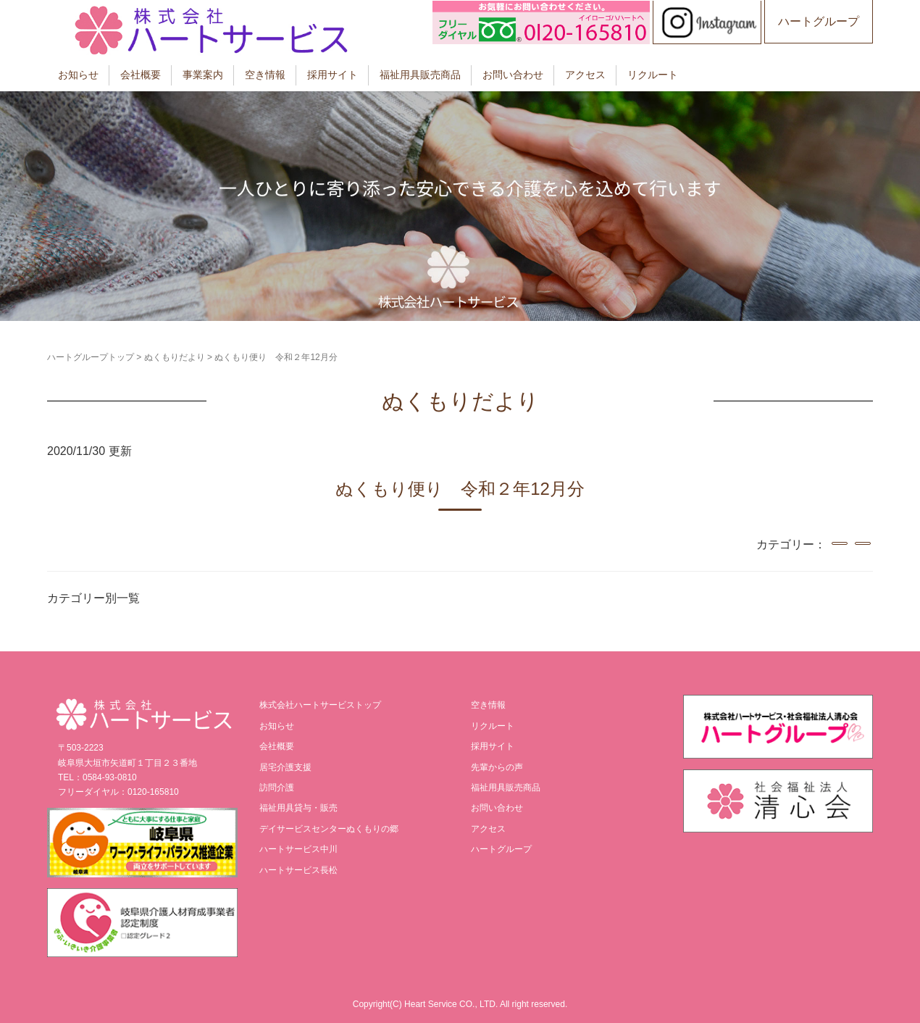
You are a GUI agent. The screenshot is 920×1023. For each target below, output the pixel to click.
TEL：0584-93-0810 (97, 777)
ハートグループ (818, 21)
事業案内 (203, 74)
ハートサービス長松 (298, 870)
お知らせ (78, 74)
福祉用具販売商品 (420, 74)
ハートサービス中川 (298, 849)
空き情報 (265, 74)
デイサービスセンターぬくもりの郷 (328, 829)
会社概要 (140, 74)
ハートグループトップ (90, 357)
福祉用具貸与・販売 (298, 808)
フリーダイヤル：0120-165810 (118, 792)
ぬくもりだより (174, 357)
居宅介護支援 (285, 767)
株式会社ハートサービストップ (320, 705)
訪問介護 (276, 787)
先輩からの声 (497, 767)
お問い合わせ (512, 74)
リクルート (652, 74)
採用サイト (332, 74)
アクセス (585, 74)
